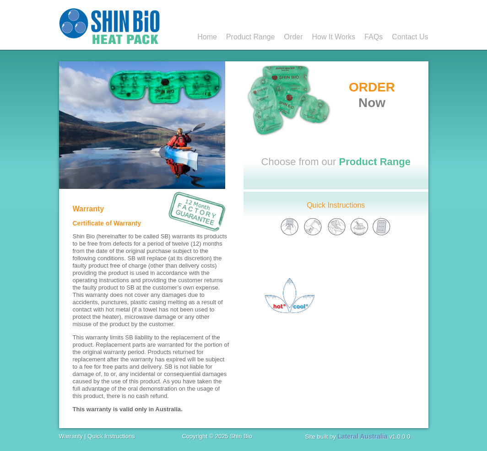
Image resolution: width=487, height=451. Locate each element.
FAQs (373, 37)
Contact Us (410, 37)
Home (207, 37)
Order (293, 37)
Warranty (71, 436)
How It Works (334, 37)
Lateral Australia (362, 436)
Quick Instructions (336, 205)
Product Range (250, 37)
